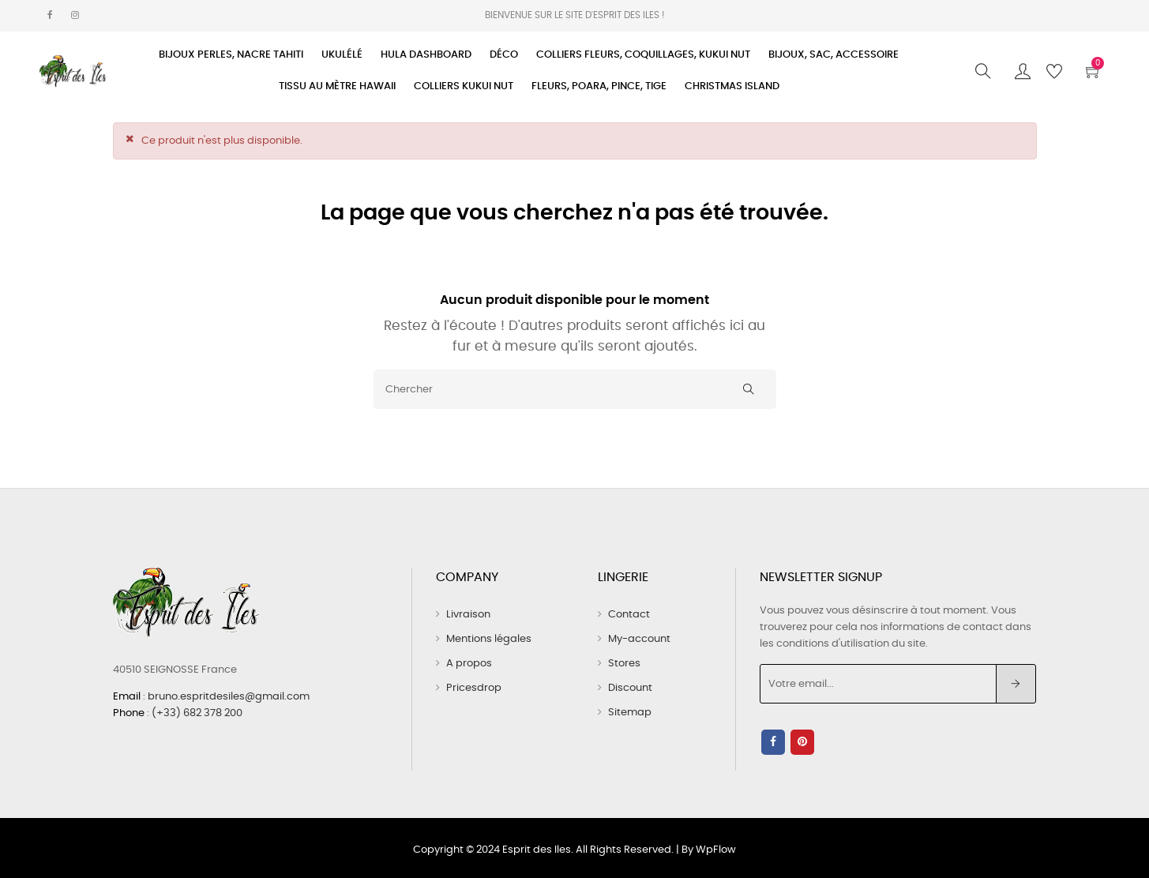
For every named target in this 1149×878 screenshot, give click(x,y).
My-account (639, 638)
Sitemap (629, 712)
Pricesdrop (473, 687)
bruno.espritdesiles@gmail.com (229, 694)
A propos (469, 663)
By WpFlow (709, 846)
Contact (629, 614)
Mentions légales (488, 638)
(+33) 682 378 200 (197, 710)
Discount (630, 687)
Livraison (468, 614)
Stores (624, 663)
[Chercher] (574, 388)
